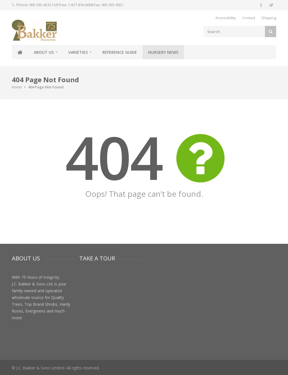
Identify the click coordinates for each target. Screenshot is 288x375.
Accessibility (225, 17)
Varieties (78, 52)
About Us (44, 52)
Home (17, 87)
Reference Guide (119, 52)
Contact (248, 17)
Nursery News (163, 52)
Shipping (268, 17)
